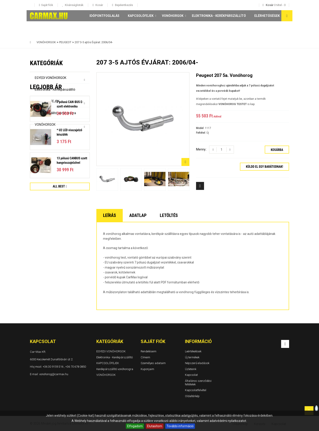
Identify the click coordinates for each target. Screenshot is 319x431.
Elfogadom (135, 426)
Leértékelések (193, 351)
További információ (180, 426)
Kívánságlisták (74, 5)
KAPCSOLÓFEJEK (141, 16)
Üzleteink (190, 369)
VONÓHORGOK (172, 16)
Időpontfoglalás (104, 16)
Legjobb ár (46, 145)
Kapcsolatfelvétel (195, 390)
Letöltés (169, 215)
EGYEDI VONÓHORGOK (50, 78)
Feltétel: (201, 132)
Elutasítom (154, 426)
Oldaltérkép (192, 396)
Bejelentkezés (123, 5)
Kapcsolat (191, 375)
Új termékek (192, 357)
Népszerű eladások (197, 363)
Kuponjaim (147, 369)
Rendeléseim (148, 351)
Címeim (145, 357)
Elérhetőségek (267, 16)
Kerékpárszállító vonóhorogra (55, 113)
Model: (200, 128)
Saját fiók (153, 341)
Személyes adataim (153, 363)
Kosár (99, 5)
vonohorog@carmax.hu (53, 374)
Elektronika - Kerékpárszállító (219, 16)
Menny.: (201, 149)
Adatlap (138, 215)
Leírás (109, 215)
